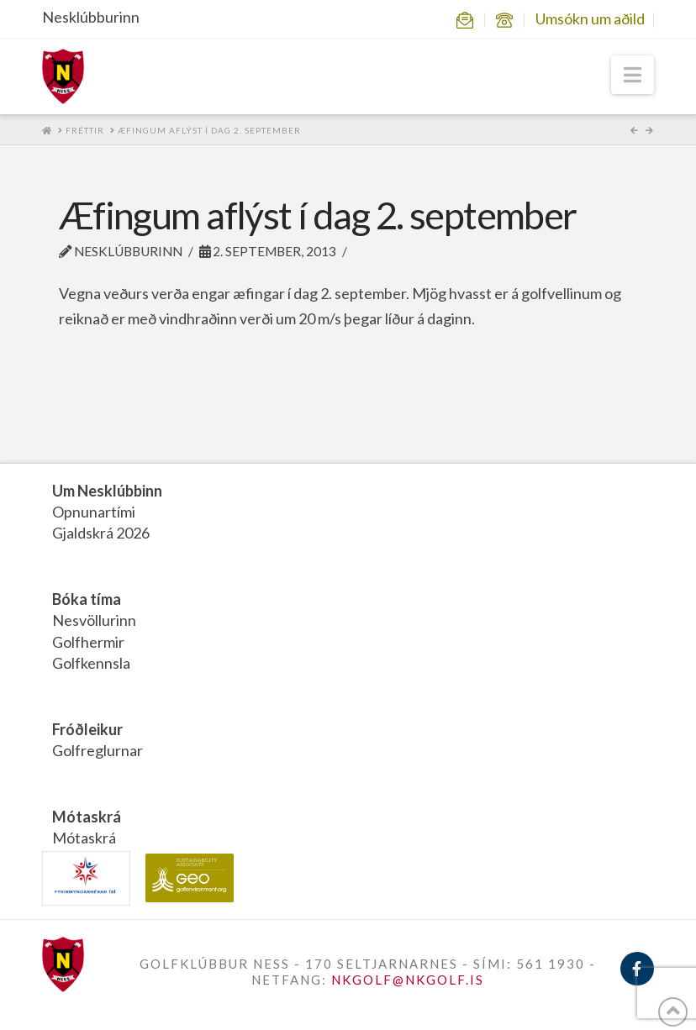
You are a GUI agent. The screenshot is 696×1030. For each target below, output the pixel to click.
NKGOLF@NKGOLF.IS (407, 979)
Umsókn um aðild (590, 18)
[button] (632, 74)
